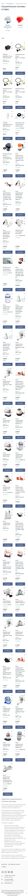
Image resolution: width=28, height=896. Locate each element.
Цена (2, 38)
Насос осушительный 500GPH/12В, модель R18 (6, 307)
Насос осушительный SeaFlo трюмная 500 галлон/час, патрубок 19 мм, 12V (19, 158)
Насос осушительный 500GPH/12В (6, 420)
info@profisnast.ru (8, 883)
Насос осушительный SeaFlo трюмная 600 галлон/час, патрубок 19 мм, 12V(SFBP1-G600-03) (19, 272)
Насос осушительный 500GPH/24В (6, 454)
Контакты (4, 864)
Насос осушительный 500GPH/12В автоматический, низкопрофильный (7, 778)
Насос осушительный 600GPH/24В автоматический (19, 633)
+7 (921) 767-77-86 (9, 875)
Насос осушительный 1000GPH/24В (6, 523)
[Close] (26, 893)
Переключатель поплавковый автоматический (7, 269)
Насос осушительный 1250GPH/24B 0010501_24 (19, 421)
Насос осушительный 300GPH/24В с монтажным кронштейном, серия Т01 (19, 195)
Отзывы (3, 866)
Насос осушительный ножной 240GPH (7, 601)
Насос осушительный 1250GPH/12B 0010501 (6, 488)
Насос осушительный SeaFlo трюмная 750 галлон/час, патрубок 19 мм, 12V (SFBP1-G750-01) (7, 196)
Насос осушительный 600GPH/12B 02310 (20, 601)
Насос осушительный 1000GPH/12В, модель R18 (19, 455)
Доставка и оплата (14, 864)
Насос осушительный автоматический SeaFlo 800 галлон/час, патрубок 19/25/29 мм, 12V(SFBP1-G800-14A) (20, 672)
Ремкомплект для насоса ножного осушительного (19, 124)
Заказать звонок (8, 877)
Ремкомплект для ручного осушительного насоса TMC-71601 (7, 156)
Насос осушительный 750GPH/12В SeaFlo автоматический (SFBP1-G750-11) (7, 670)
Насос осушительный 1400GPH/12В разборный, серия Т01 (19, 710)
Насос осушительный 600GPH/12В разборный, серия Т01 (19, 346)
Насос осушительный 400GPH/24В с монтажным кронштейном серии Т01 (19, 309)
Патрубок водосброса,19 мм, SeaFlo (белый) (7, 124)
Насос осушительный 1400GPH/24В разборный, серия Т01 (7, 634)
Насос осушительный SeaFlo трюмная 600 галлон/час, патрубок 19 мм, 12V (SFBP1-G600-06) (19, 565)
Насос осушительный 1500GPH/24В (6, 744)
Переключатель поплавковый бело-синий (19, 232)
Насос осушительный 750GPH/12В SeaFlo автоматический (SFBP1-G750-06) (7, 564)
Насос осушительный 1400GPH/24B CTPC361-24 (6, 709)
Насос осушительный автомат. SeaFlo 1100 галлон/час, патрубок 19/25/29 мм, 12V (20, 489)
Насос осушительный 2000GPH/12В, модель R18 (19, 745)
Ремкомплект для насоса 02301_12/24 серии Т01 (20, 57)
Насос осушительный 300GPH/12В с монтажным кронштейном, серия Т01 (6, 234)
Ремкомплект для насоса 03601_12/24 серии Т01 (20, 91)
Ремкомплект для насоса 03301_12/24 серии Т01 (7, 91)
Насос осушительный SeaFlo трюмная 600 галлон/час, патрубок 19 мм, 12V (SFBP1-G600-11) (19, 526)
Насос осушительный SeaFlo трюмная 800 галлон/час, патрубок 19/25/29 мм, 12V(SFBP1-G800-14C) (20, 384)
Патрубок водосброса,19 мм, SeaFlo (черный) (7, 56)
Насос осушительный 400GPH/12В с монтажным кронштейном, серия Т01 (6, 346)
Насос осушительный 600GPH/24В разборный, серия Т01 (7, 383)
